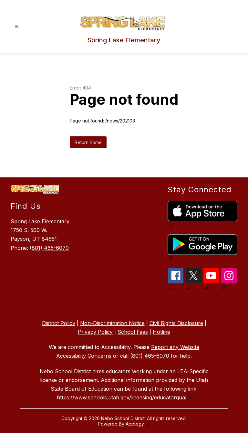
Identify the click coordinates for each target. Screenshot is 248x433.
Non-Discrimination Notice (112, 323)
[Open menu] (16, 26)
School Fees (133, 332)
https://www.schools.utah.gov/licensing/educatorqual (121, 397)
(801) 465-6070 (49, 248)
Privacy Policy (95, 332)
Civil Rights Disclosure (176, 323)
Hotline (161, 332)
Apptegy (135, 424)
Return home (88, 142)
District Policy (58, 323)
